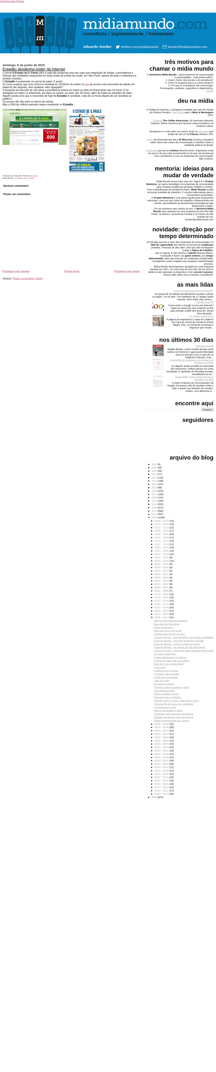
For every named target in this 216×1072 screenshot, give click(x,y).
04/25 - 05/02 (161, 740)
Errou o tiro (160, 667)
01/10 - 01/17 (161, 790)
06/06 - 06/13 (161, 617)
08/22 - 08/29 (161, 580)
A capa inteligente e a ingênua (170, 657)
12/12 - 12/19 (161, 527)
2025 (154, 467)
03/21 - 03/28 (161, 757)
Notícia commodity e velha (168, 710)
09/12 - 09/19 (161, 570)
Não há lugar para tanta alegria (170, 620)
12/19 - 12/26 (161, 524)
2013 (154, 507)
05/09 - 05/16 (161, 734)
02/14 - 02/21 (161, 774)
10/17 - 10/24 (161, 554)
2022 (154, 477)
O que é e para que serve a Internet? (193, 290)
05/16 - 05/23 (161, 730)
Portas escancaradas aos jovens (171, 720)
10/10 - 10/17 (161, 557)
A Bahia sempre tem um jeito (169, 634)
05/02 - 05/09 (161, 737)
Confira (209, 91)
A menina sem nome (165, 707)
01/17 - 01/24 (161, 787)
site (87, 84)
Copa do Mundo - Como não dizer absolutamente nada (183, 650)
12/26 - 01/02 (161, 520)
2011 (154, 514)
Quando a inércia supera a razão (171, 687)
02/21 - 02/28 (161, 770)
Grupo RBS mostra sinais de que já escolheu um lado (194, 378)
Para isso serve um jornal (167, 630)
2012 (154, 511)
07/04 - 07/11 (161, 604)
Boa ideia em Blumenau (167, 624)
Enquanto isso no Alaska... (168, 697)
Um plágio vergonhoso (201, 316)
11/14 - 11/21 (161, 540)
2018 (154, 490)
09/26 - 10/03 (161, 564)
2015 (154, 500)
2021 (154, 480)
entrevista (203, 131)
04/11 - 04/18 (161, 747)
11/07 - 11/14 (161, 544)
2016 (154, 497)
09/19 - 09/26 (161, 567)
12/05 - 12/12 (161, 530)
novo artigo (178, 112)
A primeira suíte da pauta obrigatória (173, 714)
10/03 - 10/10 (161, 560)
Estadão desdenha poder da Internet (34, 69)
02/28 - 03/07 (161, 767)
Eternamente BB (204, 346)
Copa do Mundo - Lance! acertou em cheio (177, 644)
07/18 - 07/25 (161, 597)
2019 (154, 487)
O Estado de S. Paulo (24, 178)
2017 (154, 494)
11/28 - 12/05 (161, 534)
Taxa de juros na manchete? (169, 664)
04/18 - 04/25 (161, 743)
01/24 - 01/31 (161, 784)
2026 (154, 464)
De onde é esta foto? (165, 654)
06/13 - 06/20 (161, 614)
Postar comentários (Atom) (27, 278)
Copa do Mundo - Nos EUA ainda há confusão (179, 640)
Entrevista (151, 150)
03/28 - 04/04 (161, 754)
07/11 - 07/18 (161, 600)
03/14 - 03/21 (161, 760)
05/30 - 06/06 (161, 724)
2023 (154, 474)
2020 (154, 484)
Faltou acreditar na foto (166, 694)
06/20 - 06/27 (161, 610)
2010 (154, 517)
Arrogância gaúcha (164, 684)
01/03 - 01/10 (161, 793)
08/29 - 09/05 (161, 577)
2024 (154, 470)
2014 (154, 504)
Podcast (157, 120)
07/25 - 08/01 (161, 594)
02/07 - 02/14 (161, 777)
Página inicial (71, 271)
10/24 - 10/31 (161, 550)
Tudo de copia (161, 680)
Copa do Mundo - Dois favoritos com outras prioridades (183, 637)
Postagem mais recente (16, 271)
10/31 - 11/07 (161, 547)
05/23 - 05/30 (161, 727)
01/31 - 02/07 (161, 780)
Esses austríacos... (164, 627)
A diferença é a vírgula (166, 670)
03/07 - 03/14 (161, 763)
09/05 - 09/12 (161, 574)
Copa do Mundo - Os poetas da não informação (179, 647)
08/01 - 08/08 (161, 590)
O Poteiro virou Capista (166, 674)
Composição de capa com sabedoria (173, 704)
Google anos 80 (204, 302)
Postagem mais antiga (127, 271)
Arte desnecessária (164, 690)
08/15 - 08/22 (161, 584)
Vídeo (150, 139)
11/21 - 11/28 (161, 537)
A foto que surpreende (166, 677)
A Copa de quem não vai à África (171, 660)
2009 (154, 797)
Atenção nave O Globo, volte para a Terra (176, 700)
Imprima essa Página (12, 1)
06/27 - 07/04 (161, 607)
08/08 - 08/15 (161, 587)
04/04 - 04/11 (161, 750)
